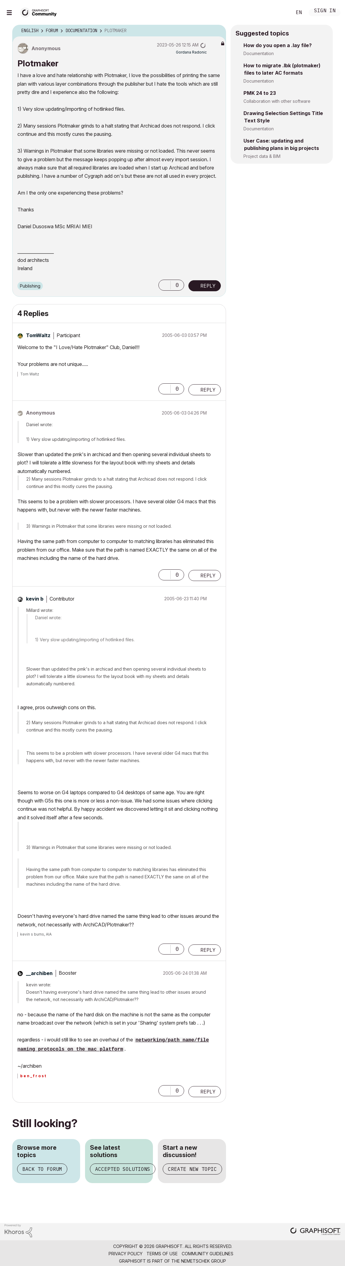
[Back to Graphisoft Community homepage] (40, 11)
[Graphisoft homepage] (315, 1231)
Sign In (325, 11)
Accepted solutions (122, 1169)
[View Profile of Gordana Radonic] (191, 52)
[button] (164, 285)
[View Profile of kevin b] (34, 599)
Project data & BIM (261, 156)
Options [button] (217, 31)
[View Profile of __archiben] (39, 973)
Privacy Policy (126, 1253)
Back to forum (42, 1169)
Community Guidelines (207, 1253)
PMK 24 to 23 (259, 93)
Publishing (30, 286)
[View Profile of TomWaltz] (38, 335)
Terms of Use (162, 1253)
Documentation (258, 53)
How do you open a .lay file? (277, 45)
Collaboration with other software (276, 101)
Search (280, 12)
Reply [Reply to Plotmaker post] (208, 286)
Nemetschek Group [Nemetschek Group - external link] (203, 1261)
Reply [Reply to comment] (208, 390)
